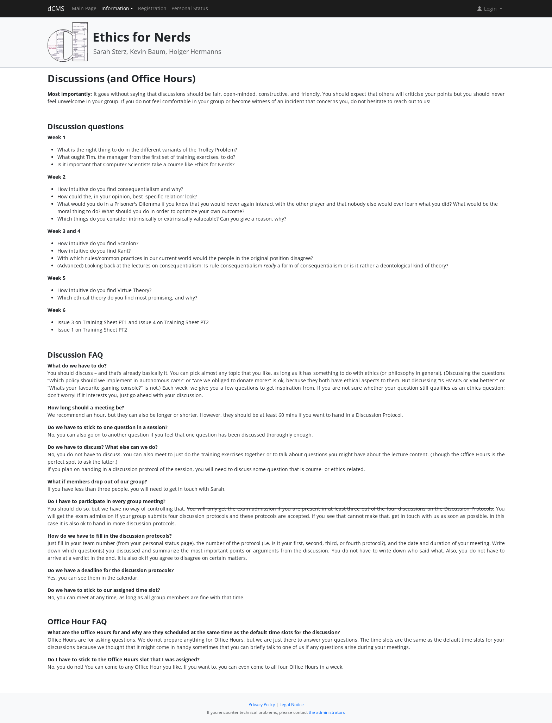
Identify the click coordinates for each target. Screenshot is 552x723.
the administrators (327, 712)
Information (115, 8)
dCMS (56, 8)
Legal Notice (292, 704)
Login (487, 8)
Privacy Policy (262, 704)
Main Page (84, 8)
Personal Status (189, 8)
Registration (152, 8)
